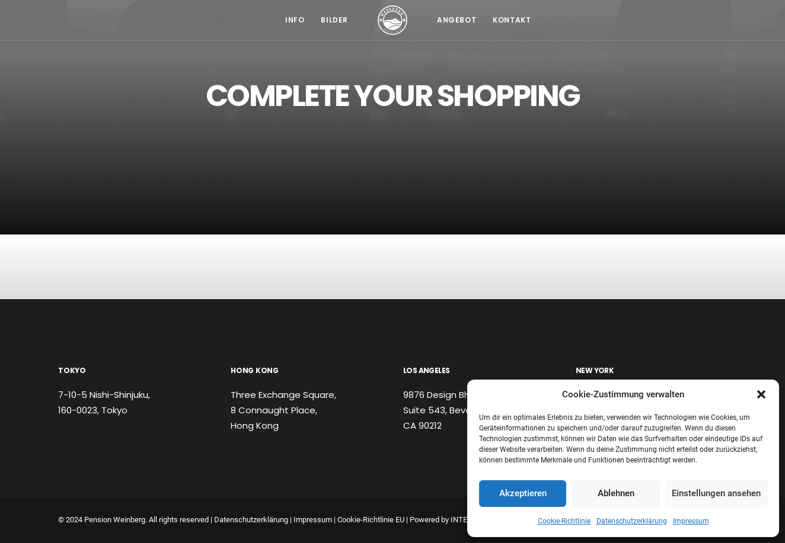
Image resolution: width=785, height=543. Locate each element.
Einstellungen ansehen (716, 493)
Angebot (456, 20)
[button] (761, 394)
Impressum (691, 521)
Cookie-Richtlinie (564, 521)
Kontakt (512, 20)
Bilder (334, 20)
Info (294, 20)
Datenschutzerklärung (631, 521)
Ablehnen (616, 493)
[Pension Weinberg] (392, 20)
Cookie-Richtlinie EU (370, 519)
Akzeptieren (523, 493)
